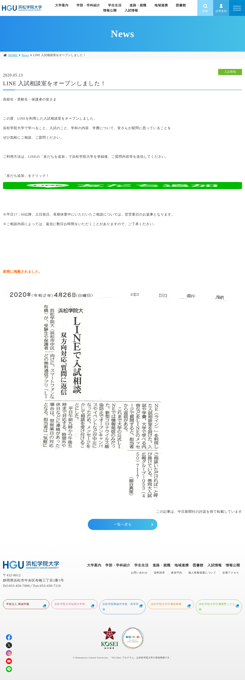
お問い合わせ (139, 572)
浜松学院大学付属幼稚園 (171, 604)
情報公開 (110, 10)
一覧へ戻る (123, 524)
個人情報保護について (202, 572)
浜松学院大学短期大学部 (74, 604)
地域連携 (181, 565)
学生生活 (141, 565)
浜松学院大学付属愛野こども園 (219, 606)
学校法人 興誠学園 (26, 604)
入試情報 (131, 10)
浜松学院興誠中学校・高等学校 (122, 606)
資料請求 (159, 572)
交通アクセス (230, 572)
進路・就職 (161, 565)
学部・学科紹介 (117, 565)
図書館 (198, 565)
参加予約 (176, 572)
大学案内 (94, 565)
